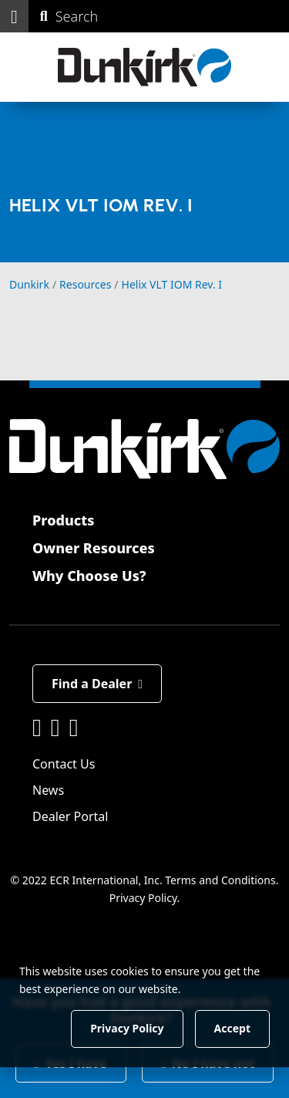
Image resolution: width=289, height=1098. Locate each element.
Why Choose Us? (89, 575)
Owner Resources (93, 548)
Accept (232, 1028)
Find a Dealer (97, 683)
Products (63, 520)
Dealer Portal (70, 816)
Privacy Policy (143, 897)
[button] (14, 16)
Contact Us (63, 763)
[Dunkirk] (144, 67)
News (48, 790)
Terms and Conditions (220, 880)
